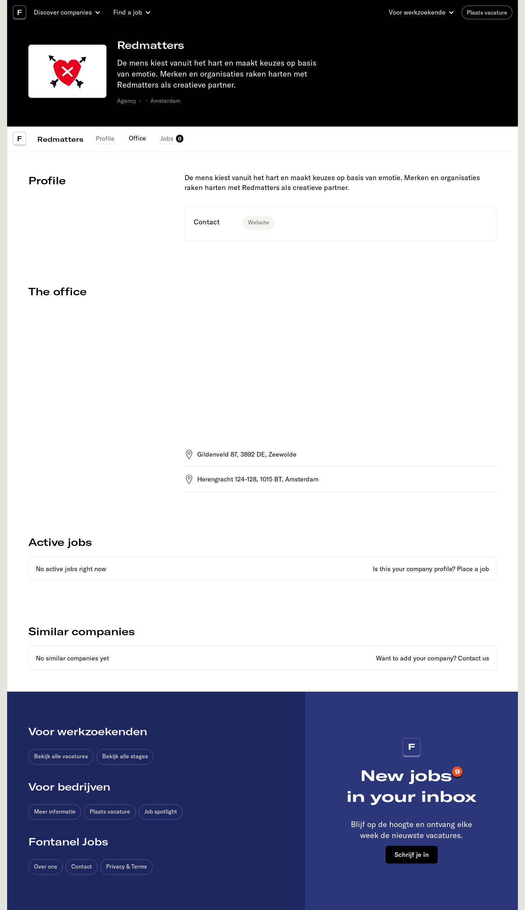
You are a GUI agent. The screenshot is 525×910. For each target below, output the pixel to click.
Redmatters (60, 139)
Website (258, 222)
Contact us (473, 658)
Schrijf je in (411, 854)
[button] (68, 12)
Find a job (127, 12)
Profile (105, 138)
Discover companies (63, 12)
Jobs (166, 138)
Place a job (473, 569)
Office (137, 138)
